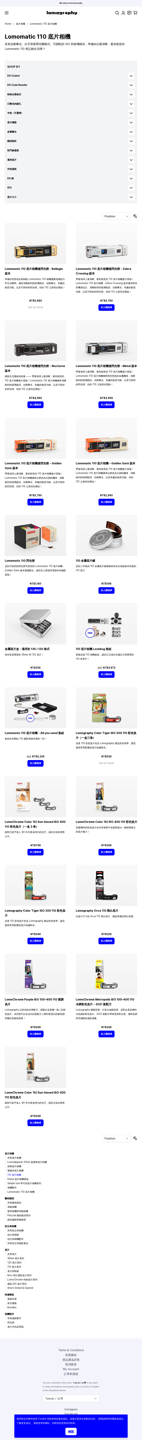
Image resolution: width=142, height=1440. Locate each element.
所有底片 (12, 1254)
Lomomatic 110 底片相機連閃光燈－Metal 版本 (106, 366)
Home (8, 23)
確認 (71, 1431)
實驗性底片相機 (15, 1170)
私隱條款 (71, 1355)
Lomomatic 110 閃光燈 (20, 560)
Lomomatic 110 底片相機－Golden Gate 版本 (105, 463)
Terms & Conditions (71, 1350)
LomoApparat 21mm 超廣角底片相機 (27, 1162)
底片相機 (20, 23)
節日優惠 (12, 1303)
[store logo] (62, 13)
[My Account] (123, 13)
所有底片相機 (14, 1157)
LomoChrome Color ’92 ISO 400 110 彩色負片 (106, 822)
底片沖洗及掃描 (15, 1326)
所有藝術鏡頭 (14, 1202)
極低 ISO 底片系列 (17, 1283)
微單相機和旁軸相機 (17, 1211)
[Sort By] (116, 216)
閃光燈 (10, 1322)
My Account (71, 1369)
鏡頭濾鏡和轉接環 (16, 1219)
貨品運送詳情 (71, 1359)
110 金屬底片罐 (85, 560)
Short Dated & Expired (20, 1287)
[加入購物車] (106, 307)
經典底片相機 (14, 1166)
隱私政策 (116, 1418)
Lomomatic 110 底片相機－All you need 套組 (34, 733)
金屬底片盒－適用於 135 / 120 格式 (27, 649)
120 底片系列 (14, 1262)
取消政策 (71, 1364)
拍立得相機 (10, 1226)
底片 (7, 1249)
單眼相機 (12, 1206)
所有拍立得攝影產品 (17, 1243)
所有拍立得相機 (15, 1230)
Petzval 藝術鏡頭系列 (18, 1215)
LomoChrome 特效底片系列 (22, 1279)
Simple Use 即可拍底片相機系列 (24, 1183)
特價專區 (9, 1294)
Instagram (71, 1409)
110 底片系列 (14, 1266)
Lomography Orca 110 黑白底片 (97, 910)
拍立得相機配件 (15, 1239)
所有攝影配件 (14, 1318)
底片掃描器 (13, 1271)
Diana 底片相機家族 (18, 1179)
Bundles (11, 1307)
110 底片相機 (14, 1174)
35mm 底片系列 (15, 1258)
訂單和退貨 (71, 1374)
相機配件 (12, 1187)
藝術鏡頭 (9, 1198)
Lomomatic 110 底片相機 (21, 1191)
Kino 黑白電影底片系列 (19, 1275)
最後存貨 (12, 1298)
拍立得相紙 (13, 1234)
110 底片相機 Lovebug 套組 (93, 649)
